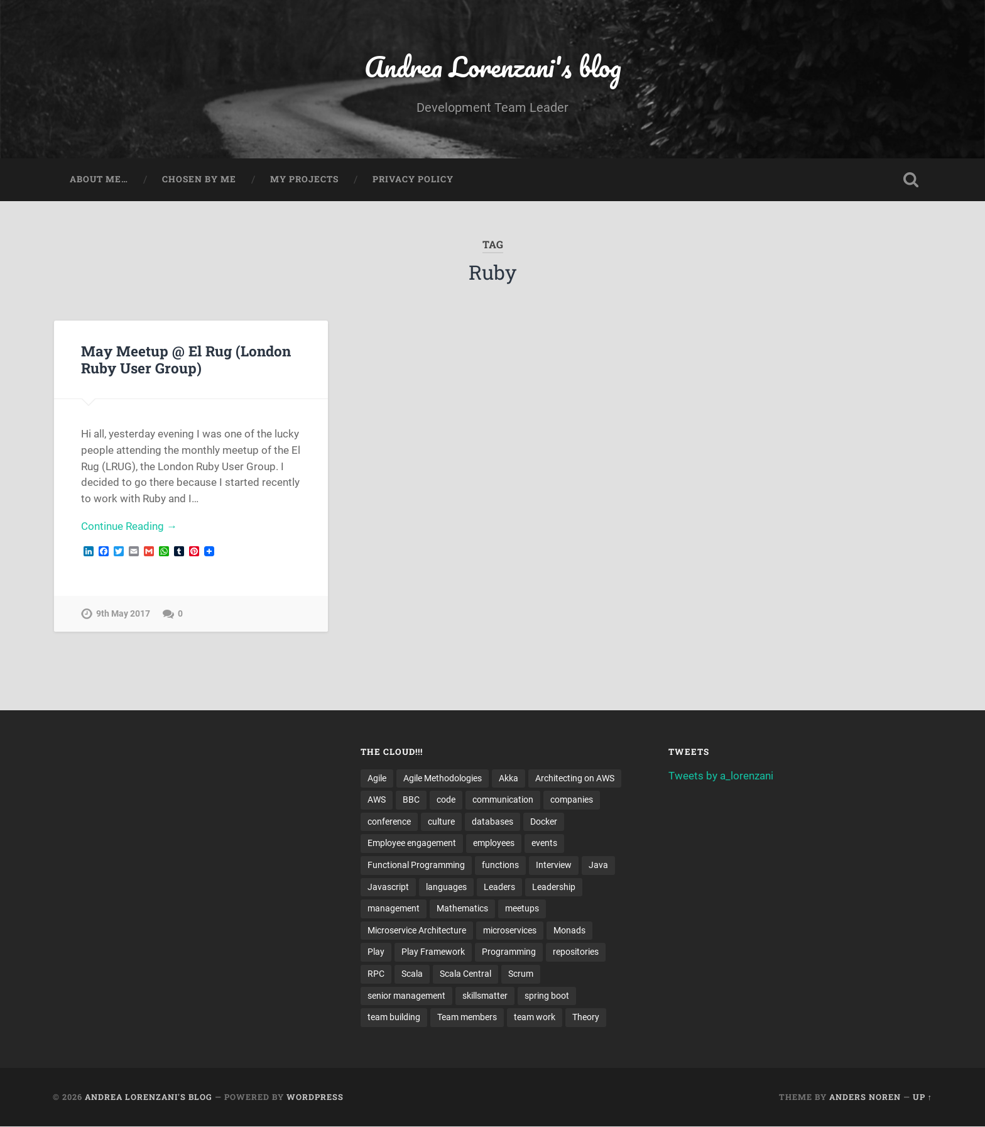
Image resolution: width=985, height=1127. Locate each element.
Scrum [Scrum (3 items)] (520, 974)
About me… (99, 179)
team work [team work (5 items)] (534, 1018)
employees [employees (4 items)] (493, 843)
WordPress (315, 1097)
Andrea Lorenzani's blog (492, 66)
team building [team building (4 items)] (393, 1018)
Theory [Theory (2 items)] (585, 1018)
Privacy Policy (413, 179)
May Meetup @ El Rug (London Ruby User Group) (186, 359)
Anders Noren (865, 1097)
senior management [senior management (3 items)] (406, 996)
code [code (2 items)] (446, 800)
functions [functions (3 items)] (500, 865)
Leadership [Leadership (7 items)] (553, 887)
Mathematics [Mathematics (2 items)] (462, 909)
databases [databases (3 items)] (492, 822)
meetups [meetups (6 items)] (522, 909)
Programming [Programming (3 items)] (509, 953)
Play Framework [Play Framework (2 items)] (433, 953)
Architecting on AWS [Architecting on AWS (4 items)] (574, 778)
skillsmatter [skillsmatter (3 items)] (485, 996)
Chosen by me (199, 179)
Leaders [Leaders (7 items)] (499, 887)
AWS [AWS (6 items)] (376, 800)
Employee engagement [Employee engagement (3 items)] (411, 843)
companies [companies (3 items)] (571, 800)
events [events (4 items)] (544, 843)
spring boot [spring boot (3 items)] (547, 996)
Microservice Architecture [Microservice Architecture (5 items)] (416, 931)
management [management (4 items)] (393, 909)
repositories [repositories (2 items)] (576, 953)
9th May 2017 (123, 614)
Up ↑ (922, 1097)
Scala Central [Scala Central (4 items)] (465, 974)
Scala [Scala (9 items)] (412, 974)
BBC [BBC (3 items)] (411, 800)
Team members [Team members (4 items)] (467, 1018)
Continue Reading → (129, 526)
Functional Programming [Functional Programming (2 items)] (416, 865)
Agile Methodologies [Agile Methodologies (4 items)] (442, 778)
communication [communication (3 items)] (502, 800)
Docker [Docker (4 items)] (543, 822)
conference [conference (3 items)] (389, 822)
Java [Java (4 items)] (598, 865)
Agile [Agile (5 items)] (376, 778)
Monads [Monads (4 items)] (569, 931)
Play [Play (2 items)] (375, 953)
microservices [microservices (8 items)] (509, 931)
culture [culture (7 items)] (441, 822)
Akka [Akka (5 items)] (508, 778)
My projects (304, 179)
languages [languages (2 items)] (446, 887)
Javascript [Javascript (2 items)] (388, 887)
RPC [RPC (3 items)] (375, 974)
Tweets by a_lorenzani (720, 775)
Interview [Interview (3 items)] (554, 865)
